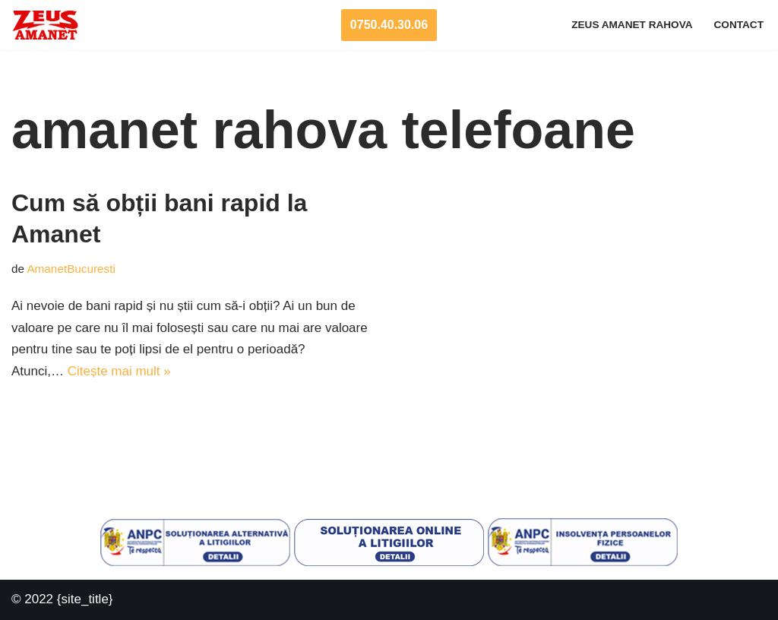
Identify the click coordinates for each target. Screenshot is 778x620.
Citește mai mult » (119, 371)
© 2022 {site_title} (62, 599)
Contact (739, 24)
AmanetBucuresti (71, 268)
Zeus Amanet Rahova (631, 24)
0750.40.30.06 (389, 24)
